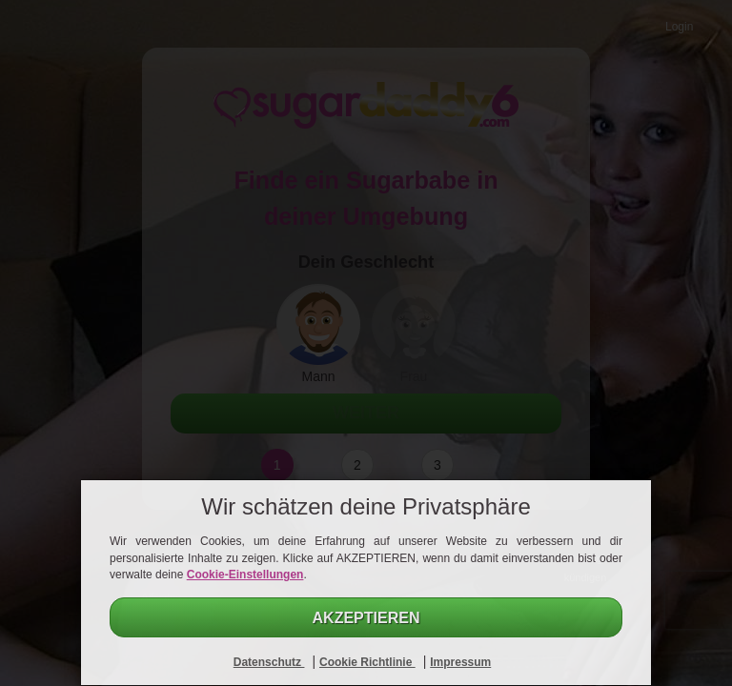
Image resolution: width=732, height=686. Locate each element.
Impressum (460, 662)
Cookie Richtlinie (367, 662)
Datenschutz (269, 662)
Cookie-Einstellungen (245, 574)
